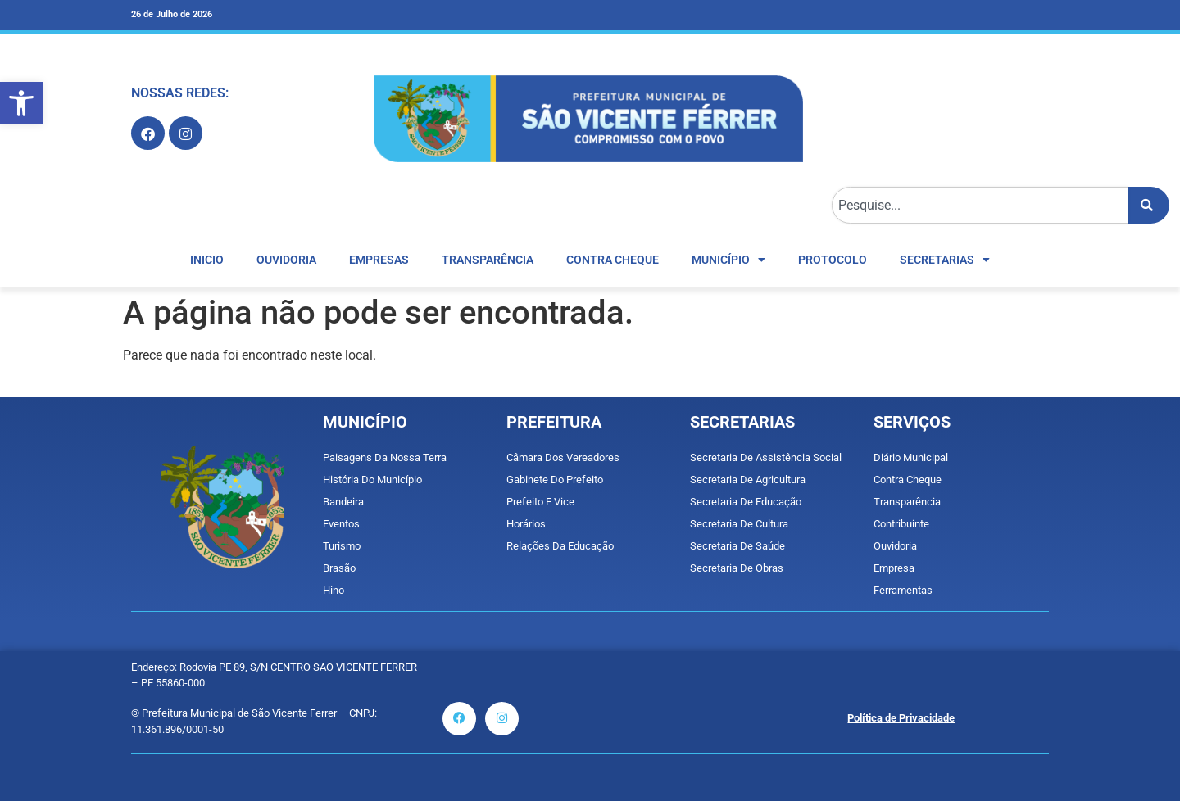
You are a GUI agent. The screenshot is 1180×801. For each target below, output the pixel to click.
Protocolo (832, 259)
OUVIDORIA (286, 259)
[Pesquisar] (1148, 205)
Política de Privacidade (901, 718)
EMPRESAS (379, 259)
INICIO (207, 259)
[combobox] (980, 205)
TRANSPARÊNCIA (487, 259)
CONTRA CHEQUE (612, 259)
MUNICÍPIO (728, 260)
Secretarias (945, 260)
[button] (21, 103)
